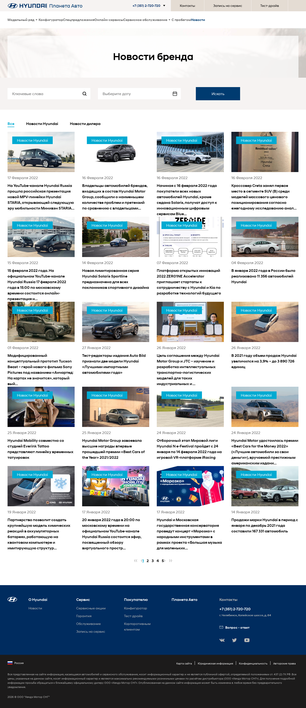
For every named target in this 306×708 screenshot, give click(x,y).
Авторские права (284, 663)
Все (11, 123)
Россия (16, 663)
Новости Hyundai (42, 123)
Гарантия (84, 616)
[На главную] (27, 5)
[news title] (41, 171)
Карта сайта (184, 663)
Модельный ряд (22, 20)
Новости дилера (85, 123)
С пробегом (181, 20)
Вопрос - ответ (234, 627)
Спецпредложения (78, 20)
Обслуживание (88, 624)
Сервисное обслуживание (146, 20)
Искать (218, 93)
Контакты (187, 6)
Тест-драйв (269, 6)
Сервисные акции (91, 608)
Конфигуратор (51, 20)
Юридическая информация (215, 663)
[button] (150, 5)
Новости (198, 20)
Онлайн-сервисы (108, 20)
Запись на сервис (227, 6)
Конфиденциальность (253, 663)
